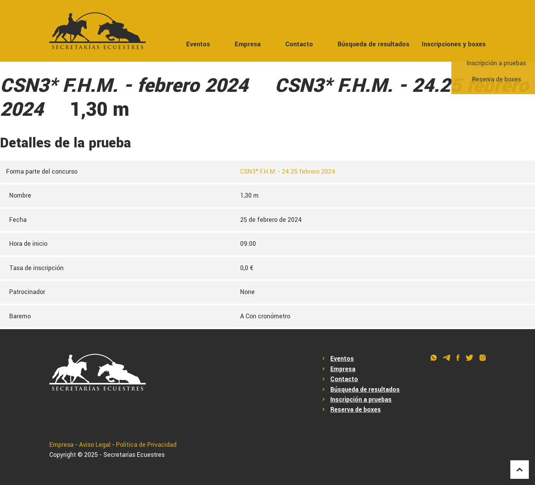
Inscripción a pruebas (361, 399)
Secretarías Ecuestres (134, 454)
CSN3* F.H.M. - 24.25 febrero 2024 (287, 171)
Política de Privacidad (146, 444)
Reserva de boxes (355, 409)
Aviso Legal (95, 444)
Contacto (299, 44)
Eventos (198, 44)
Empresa (248, 44)
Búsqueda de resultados (373, 44)
